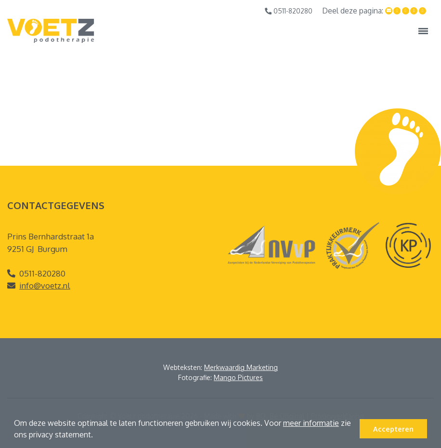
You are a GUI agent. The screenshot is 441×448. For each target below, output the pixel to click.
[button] (96, 436)
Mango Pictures (238, 377)
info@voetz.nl (44, 285)
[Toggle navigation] (423, 31)
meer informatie (311, 423)
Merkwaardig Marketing (241, 367)
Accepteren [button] (393, 428)
